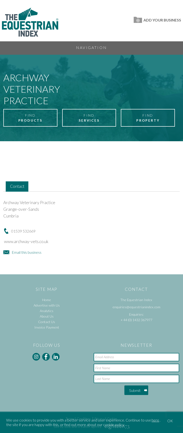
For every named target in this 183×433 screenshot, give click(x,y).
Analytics (46, 311)
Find (30, 118)
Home (46, 300)
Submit (135, 390)
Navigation (91, 47)
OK (170, 420)
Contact (17, 186)
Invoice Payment (46, 327)
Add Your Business (157, 20)
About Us (47, 316)
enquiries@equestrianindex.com (136, 307)
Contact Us (46, 322)
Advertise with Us (47, 305)
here (155, 420)
